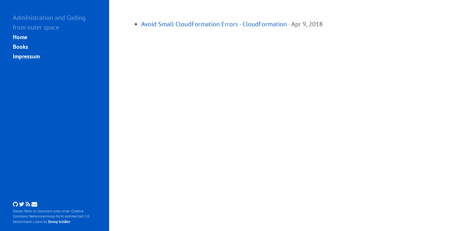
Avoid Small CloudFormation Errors (189, 24)
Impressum (26, 56)
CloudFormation (265, 24)
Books (20, 46)
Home (20, 37)
